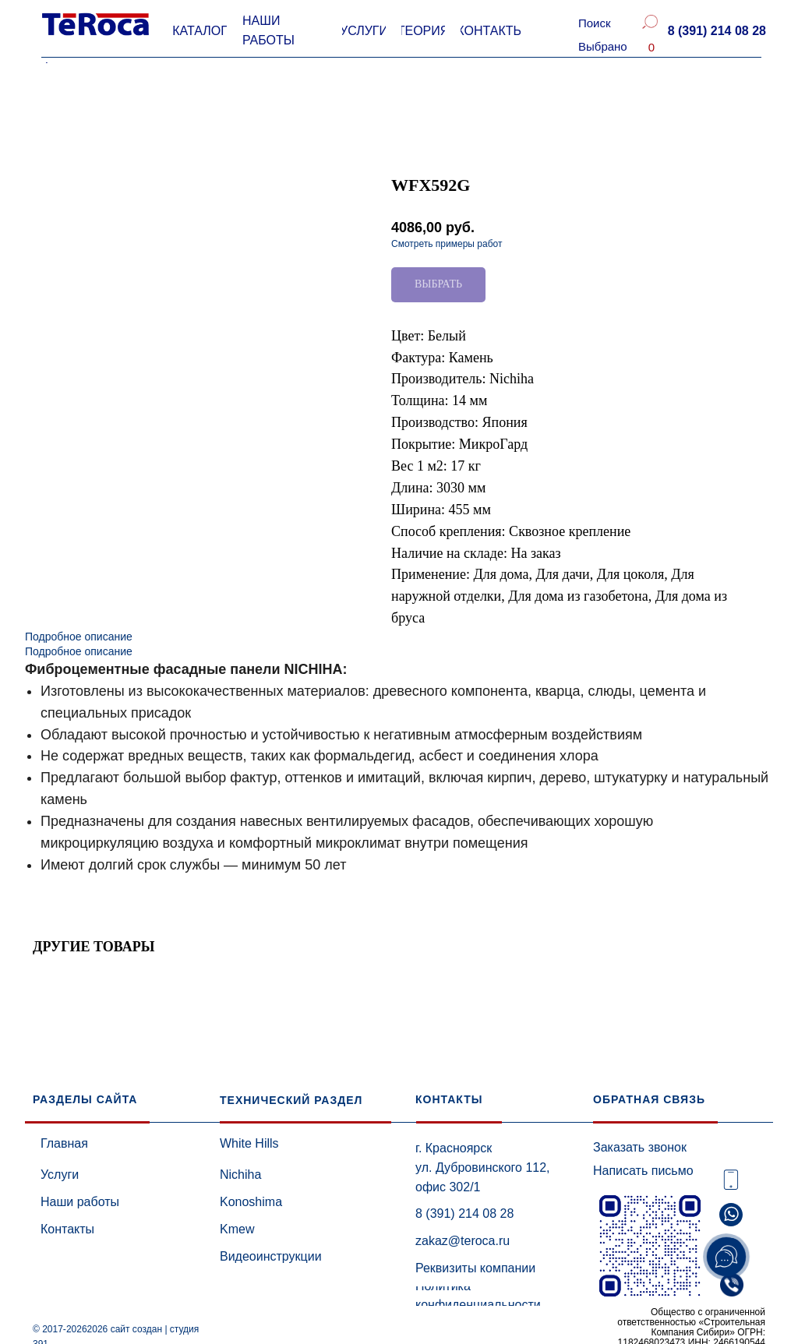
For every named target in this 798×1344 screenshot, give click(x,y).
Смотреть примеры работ (446, 243)
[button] (716, 31)
